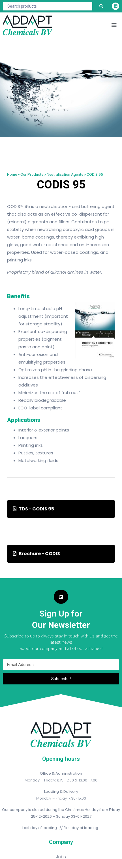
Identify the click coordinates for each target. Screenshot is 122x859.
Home (12, 174)
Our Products (31, 174)
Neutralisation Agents (65, 174)
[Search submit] (101, 6)
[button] (114, 25)
